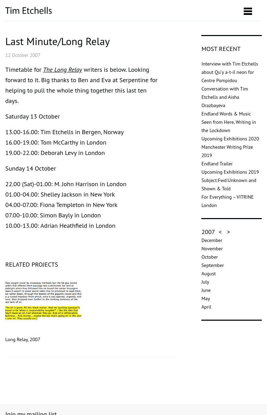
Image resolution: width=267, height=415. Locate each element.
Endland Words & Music (226, 114)
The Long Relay (62, 70)
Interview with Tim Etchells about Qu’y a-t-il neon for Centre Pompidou (229, 72)
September (212, 265)
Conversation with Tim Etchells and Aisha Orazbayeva (224, 97)
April (206, 307)
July (205, 282)
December (211, 240)
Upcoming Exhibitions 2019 (230, 172)
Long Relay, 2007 (43, 309)
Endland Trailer (217, 164)
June (205, 290)
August (208, 273)
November (211, 248)
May (205, 298)
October (209, 257)
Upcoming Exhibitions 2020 (230, 139)
